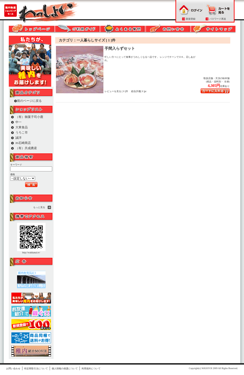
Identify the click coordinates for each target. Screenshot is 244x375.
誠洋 (18, 137)
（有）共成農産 (26, 148)
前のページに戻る (29, 101)
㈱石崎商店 (23, 143)
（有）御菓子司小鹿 (29, 117)
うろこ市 (21, 132)
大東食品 (21, 127)
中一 (18, 122)
